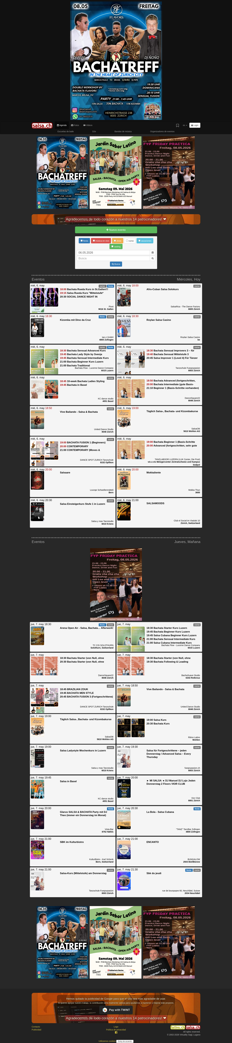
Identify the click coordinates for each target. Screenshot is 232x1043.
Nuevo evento (116, 229)
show (117, 241)
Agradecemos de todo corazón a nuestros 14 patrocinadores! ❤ (116, 219)
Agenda (61, 125)
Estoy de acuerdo (125, 1041)
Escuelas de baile (66, 131)
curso (130, 241)
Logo (116, 1027)
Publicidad (36, 1029)
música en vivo (101, 241)
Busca (116, 264)
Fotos (75, 125)
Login (194, 125)
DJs (94, 131)
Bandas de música (123, 131)
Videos (87, 125)
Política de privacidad (116, 1029)
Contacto (36, 1027)
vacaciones (144, 241)
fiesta (84, 241)
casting (115, 246)
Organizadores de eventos (162, 131)
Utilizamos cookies (107, 1041)
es (185, 125)
